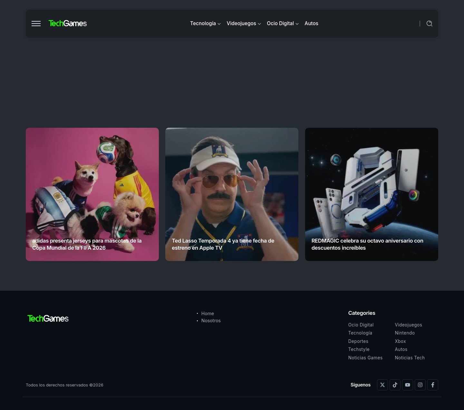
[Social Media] (382, 384)
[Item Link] (92, 194)
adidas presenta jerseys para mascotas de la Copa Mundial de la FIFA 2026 (86, 244)
